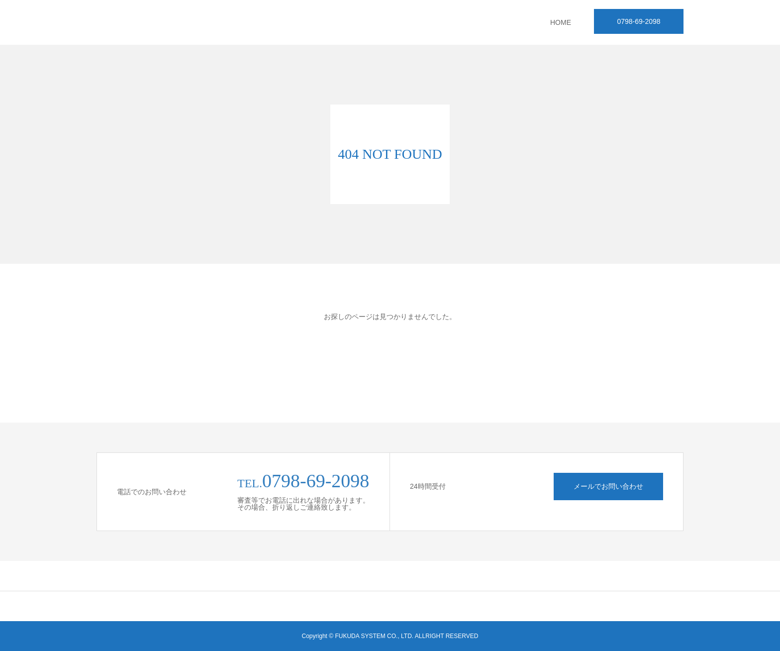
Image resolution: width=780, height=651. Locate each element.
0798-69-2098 (638, 21)
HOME (560, 22)
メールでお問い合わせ (608, 486)
